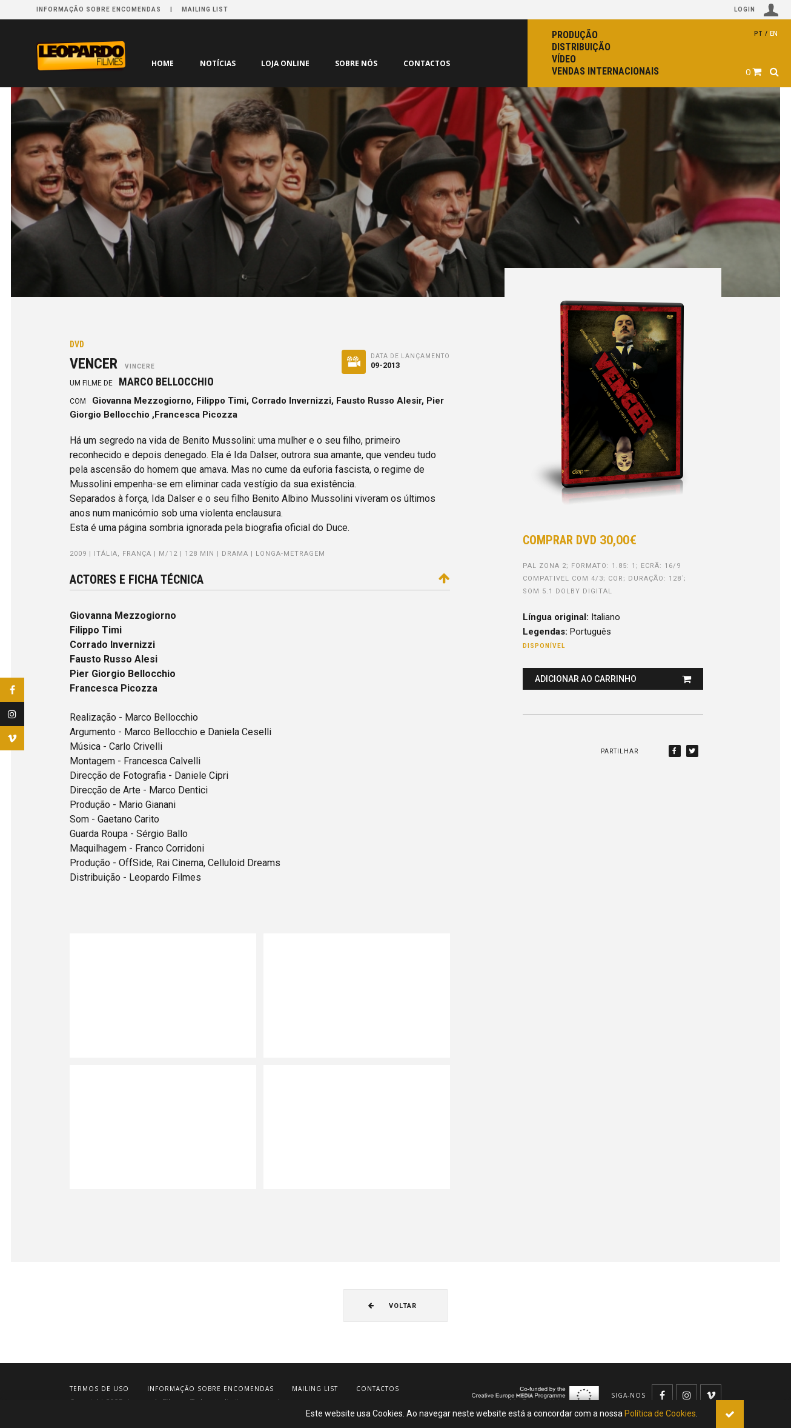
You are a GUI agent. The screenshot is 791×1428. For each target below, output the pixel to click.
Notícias (218, 63)
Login (756, 10)
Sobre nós (357, 63)
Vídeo (564, 59)
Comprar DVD (580, 540)
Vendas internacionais (605, 71)
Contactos (428, 63)
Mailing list (205, 9)
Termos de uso (99, 1388)
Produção (575, 35)
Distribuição (581, 47)
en (774, 33)
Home (162, 63)
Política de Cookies (660, 1413)
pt (758, 33)
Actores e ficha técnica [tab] (260, 579)
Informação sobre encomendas (98, 9)
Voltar (392, 1306)
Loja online (286, 63)
